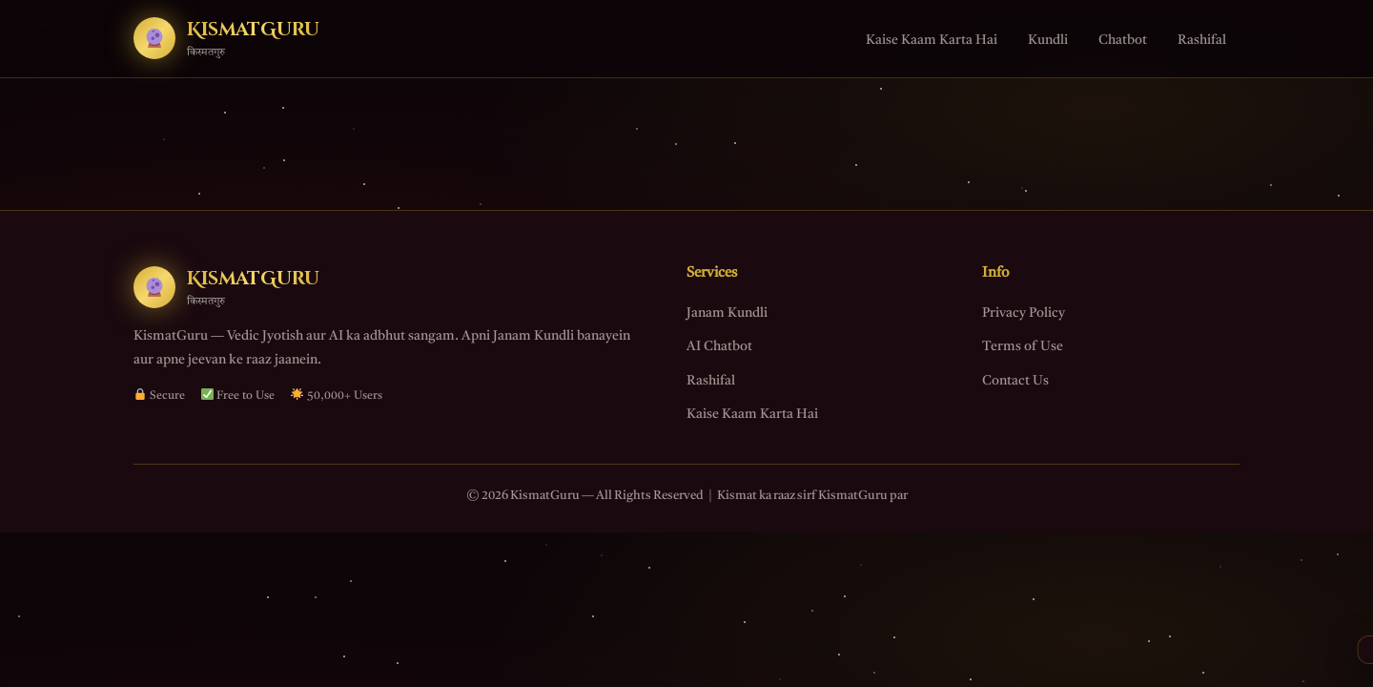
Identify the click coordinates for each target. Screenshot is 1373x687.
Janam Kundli (727, 313)
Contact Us (1015, 380)
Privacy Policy (1023, 313)
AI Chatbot (719, 346)
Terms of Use (1022, 346)
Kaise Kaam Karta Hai (931, 40)
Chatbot (1122, 40)
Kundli (1048, 40)
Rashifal (1202, 40)
